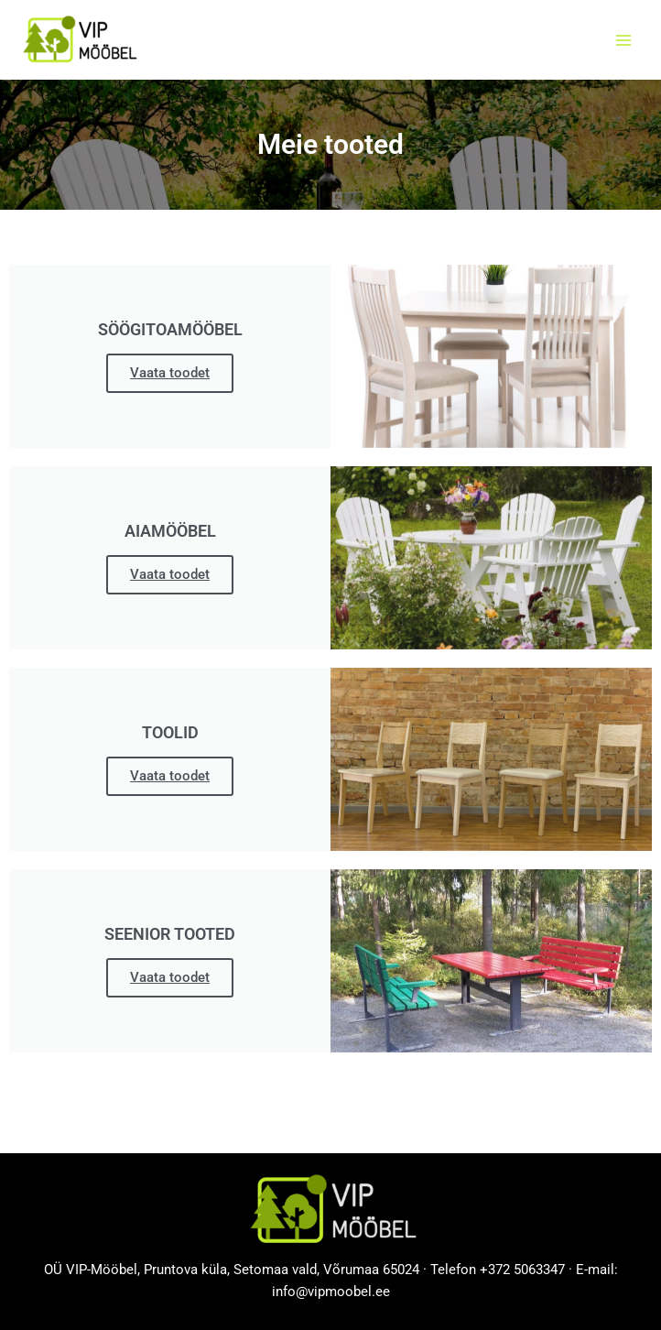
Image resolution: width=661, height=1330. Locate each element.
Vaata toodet (170, 373)
